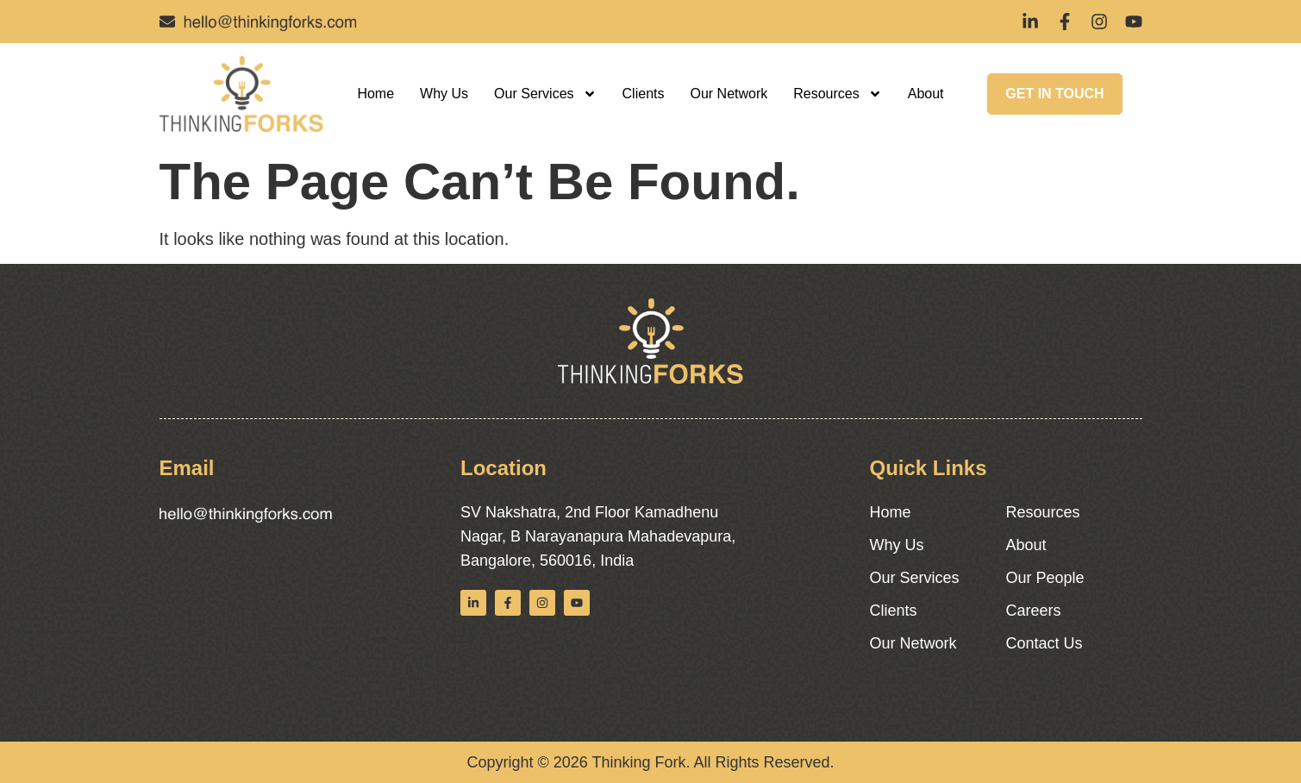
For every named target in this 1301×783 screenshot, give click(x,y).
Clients (643, 93)
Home (375, 93)
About (926, 93)
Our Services (545, 94)
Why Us (444, 93)
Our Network (728, 93)
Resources (837, 94)
